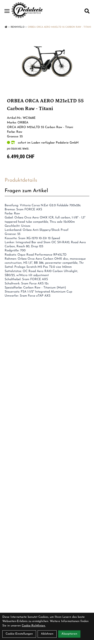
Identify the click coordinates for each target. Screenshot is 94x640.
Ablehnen (47, 633)
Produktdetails (21, 180)
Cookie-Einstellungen (19, 633)
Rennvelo (17, 27)
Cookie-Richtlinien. (34, 625)
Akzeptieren (69, 633)
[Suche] (87, 11)
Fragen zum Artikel (26, 190)
